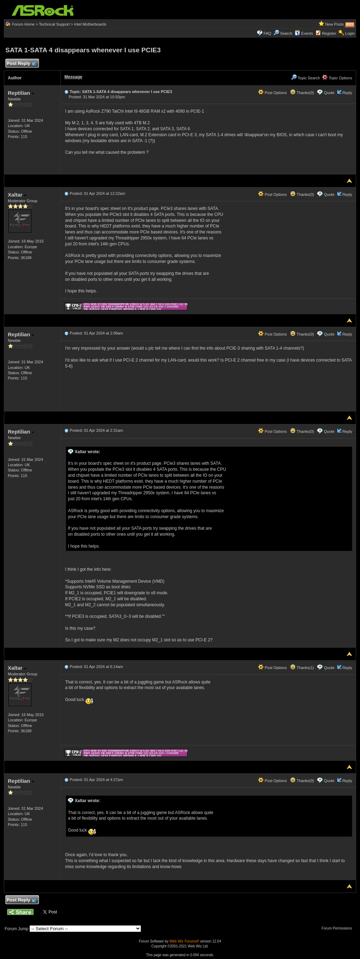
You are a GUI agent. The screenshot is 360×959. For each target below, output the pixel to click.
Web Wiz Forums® (184, 941)
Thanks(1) (302, 668)
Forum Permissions (338, 928)
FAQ (267, 33)
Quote (329, 93)
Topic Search (305, 78)
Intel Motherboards (90, 24)
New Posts (334, 24)
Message (73, 76)
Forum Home (23, 24)
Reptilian (21, 93)
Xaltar (17, 195)
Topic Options (337, 78)
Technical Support (54, 24)
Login (350, 33)
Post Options (272, 93)
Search (286, 33)
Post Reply (21, 64)
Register (329, 33)
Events (304, 33)
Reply (347, 93)
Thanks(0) (302, 93)
